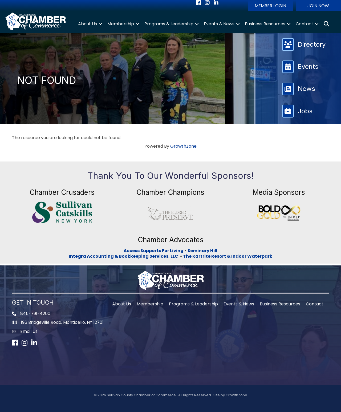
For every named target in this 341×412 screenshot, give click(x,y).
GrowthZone (183, 146)
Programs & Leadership (168, 24)
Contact (304, 24)
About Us (87, 24)
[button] (270, 5)
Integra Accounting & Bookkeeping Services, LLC (124, 256)
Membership (120, 24)
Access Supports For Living (154, 251)
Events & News (219, 24)
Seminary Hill (202, 251)
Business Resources (265, 24)
